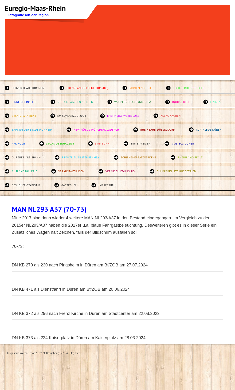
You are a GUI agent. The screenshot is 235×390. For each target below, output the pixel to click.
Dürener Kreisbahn (26, 157)
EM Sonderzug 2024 (71, 115)
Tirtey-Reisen (140, 143)
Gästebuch (69, 185)
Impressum (106, 185)
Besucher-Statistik (26, 185)
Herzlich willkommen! (28, 88)
